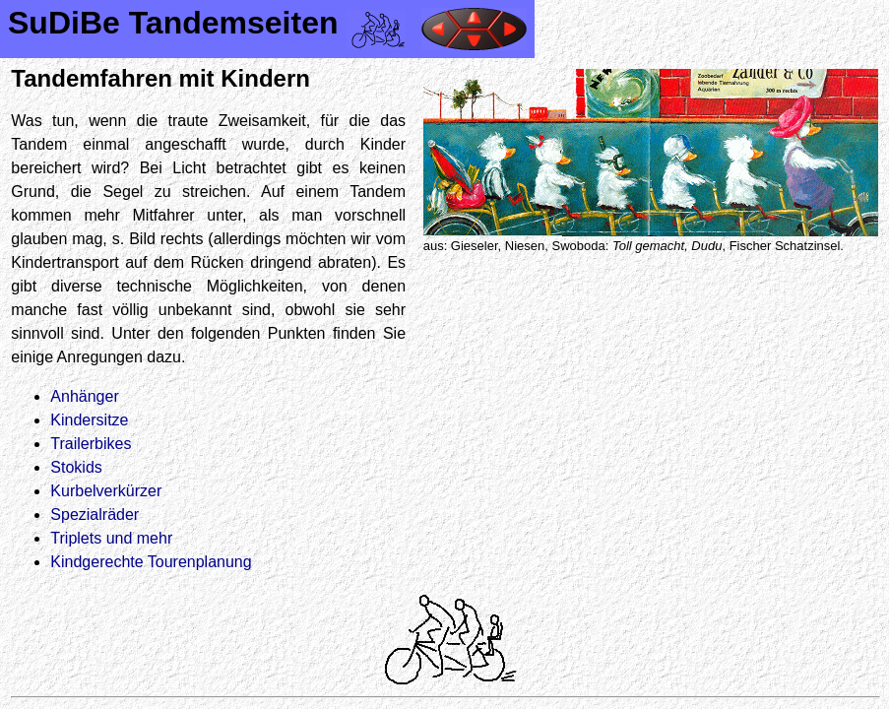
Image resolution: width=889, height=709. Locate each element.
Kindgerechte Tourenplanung (150, 561)
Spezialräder (94, 514)
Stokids (75, 467)
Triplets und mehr (111, 538)
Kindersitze (89, 420)
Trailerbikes (90, 443)
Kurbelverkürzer (105, 491)
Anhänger (84, 396)
